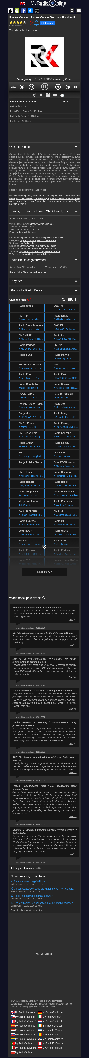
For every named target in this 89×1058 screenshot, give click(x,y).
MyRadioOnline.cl (22, 1051)
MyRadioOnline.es (23, 1024)
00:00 (13, 87)
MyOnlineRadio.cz (23, 1015)
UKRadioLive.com (23, 1011)
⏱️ (62, 95)
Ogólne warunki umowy (39, 1005)
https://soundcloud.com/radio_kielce (39, 248)
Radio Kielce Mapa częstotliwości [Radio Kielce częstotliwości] (27, 272)
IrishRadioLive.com (50, 1024)
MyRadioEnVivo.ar (50, 1029)
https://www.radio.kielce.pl (41, 224)
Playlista (16, 898)
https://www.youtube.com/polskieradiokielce (39, 251)
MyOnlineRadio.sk (23, 1033)
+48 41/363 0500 (25, 226)
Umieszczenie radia (45, 1002)
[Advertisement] (44, 133)
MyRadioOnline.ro (50, 1033)
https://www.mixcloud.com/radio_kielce (38, 246)
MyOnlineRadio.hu (23, 1029)
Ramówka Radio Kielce (25, 907)
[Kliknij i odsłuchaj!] (44, 863)
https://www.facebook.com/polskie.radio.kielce (42, 237)
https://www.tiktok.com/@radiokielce (34, 254)
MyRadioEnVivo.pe (50, 1042)
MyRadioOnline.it (49, 1015)
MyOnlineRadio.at (50, 1046)
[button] (22, 86)
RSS (53, 1005)
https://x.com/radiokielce (23, 243)
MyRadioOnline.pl (44, 953)
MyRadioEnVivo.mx (23, 1046)
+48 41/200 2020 (32, 229)
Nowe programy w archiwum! (28, 857)
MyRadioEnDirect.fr (23, 1020)
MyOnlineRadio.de (50, 1011)
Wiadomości (17, 1002)
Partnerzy (29, 1002)
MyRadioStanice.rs (50, 1037)
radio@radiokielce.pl (26, 232)
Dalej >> (72, 600)
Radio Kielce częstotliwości (27, 260)
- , (22, 267)
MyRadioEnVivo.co (23, 1037)
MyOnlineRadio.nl (50, 1020)
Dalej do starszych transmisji (27, 891)
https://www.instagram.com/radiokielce (38, 240)
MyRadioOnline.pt (23, 1042)
